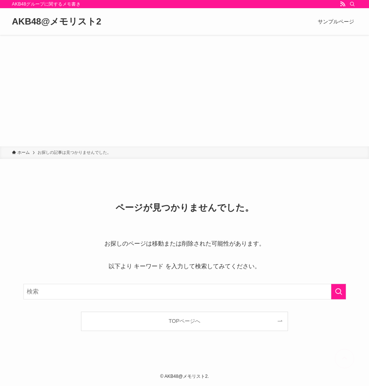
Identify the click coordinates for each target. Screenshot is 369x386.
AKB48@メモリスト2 (56, 21)
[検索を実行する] (338, 291)
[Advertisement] (184, 91)
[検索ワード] (184, 291)
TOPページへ (184, 321)
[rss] (342, 4)
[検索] (352, 4)
